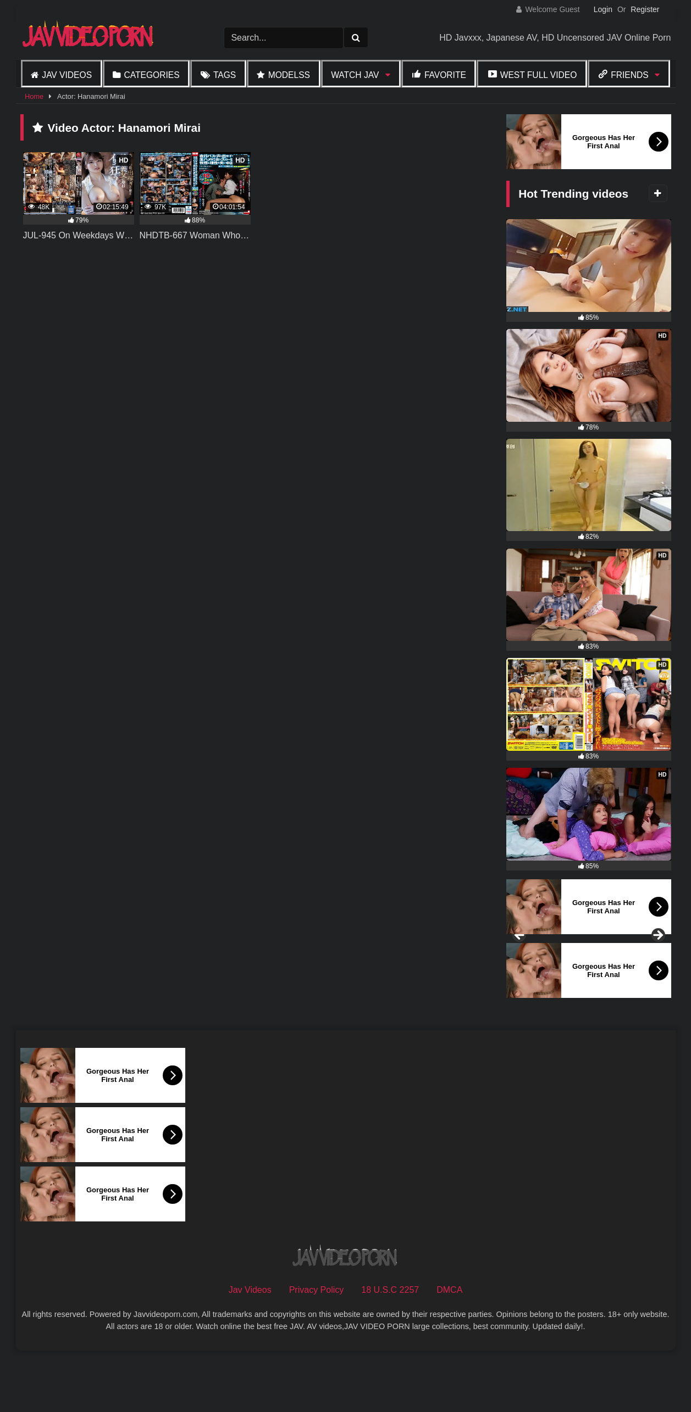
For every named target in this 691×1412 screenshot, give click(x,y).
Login (603, 9)
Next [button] (657, 965)
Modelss (289, 75)
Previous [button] (520, 965)
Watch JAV (355, 75)
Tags (224, 75)
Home (34, 96)
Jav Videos (67, 75)
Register (645, 9)
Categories (151, 75)
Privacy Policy (316, 1349)
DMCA (449, 1349)
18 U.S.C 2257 (390, 1349)
